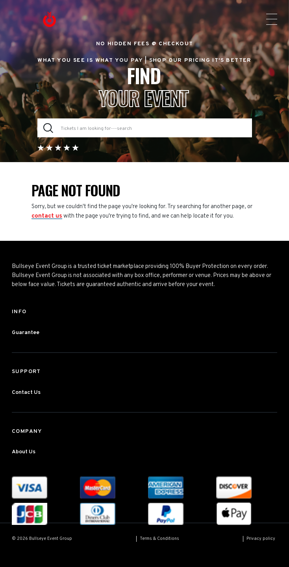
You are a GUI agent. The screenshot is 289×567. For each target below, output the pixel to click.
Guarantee (25, 332)
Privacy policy (260, 538)
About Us (23, 452)
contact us (46, 216)
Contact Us (26, 392)
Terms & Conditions (159, 538)
